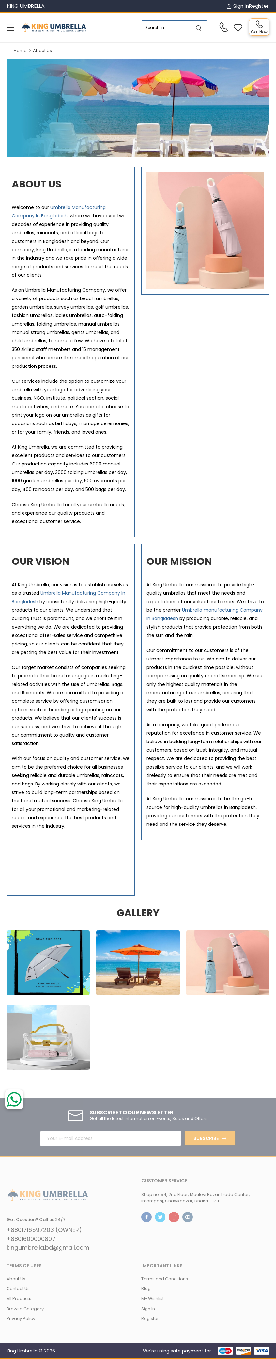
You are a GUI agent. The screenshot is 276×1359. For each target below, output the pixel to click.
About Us (16, 1279)
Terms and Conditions (164, 1279)
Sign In (238, 6)
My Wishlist (152, 1299)
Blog (146, 1288)
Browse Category (25, 1309)
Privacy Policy (21, 1318)
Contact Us (18, 1288)
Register (259, 6)
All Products (19, 1299)
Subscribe (206, 1138)
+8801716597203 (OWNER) (44, 1230)
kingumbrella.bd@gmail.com (48, 1248)
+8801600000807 (31, 1239)
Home (20, 51)
